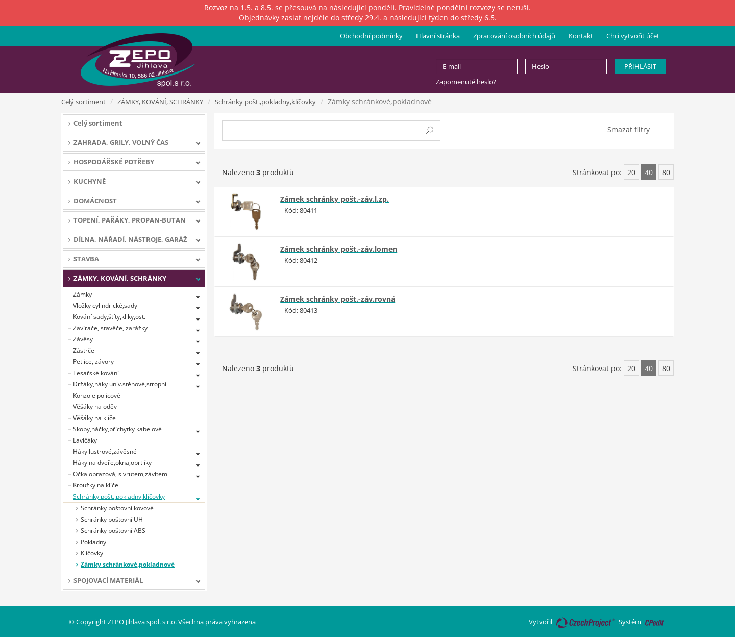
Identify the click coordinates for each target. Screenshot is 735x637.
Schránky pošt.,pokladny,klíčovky (265, 101)
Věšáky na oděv (95, 406)
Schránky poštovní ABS (113, 530)
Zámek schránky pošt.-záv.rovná (337, 299)
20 (631, 172)
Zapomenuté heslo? (466, 81)
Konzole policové (96, 395)
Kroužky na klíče (95, 485)
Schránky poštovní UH (112, 519)
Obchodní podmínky (371, 35)
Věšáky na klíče (94, 417)
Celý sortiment (83, 101)
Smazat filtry (628, 129)
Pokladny (93, 541)
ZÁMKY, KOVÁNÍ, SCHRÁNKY (160, 101)
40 (649, 172)
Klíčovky (92, 553)
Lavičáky (85, 440)
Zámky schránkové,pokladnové (128, 564)
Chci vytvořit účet (632, 35)
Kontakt (581, 35)
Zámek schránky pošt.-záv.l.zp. (334, 199)
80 (666, 172)
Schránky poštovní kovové (117, 508)
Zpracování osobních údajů (514, 35)
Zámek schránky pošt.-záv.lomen (338, 249)
